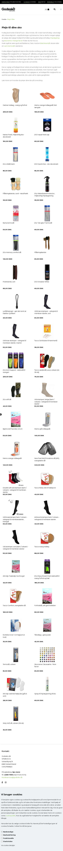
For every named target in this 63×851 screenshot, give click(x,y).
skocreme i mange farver (13, 41)
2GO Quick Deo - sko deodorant (46, 164)
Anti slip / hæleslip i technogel (14, 576)
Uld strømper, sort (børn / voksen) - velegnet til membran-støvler (15, 548)
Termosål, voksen (9, 664)
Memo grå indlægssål (42, 429)
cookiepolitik (10, 815)
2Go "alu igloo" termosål (43, 223)
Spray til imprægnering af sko (45, 694)
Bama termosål (8, 223)
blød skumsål (45, 43)
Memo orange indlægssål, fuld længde (45, 106)
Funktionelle (8, 838)
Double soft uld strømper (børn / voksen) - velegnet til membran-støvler (14, 490)
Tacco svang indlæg (41, 546)
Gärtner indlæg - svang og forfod (15, 105)
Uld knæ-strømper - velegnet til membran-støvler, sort (46, 312)
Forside (4, 19)
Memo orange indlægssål (12, 458)
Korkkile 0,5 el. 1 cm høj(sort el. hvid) (14, 636)
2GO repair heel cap (41, 134)
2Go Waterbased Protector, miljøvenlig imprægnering (44, 195)
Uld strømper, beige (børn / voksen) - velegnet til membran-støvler (46, 402)
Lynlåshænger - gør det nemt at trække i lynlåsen (14, 312)
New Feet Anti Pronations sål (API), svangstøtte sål (46, 459)
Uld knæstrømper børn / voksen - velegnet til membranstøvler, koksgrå (15, 519)
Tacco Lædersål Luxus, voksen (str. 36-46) (47, 371)
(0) (46, 9)
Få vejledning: (11, 772)
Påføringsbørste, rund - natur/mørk (15, 193)
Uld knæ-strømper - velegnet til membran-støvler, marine (14, 342)
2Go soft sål (7, 399)
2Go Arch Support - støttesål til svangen (14, 371)
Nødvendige (8, 832)
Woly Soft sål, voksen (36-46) (13, 723)
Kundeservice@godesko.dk (12, 777)
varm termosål (9, 46)
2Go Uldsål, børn (9, 164)
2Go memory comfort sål (12, 252)
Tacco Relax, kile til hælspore (45, 488)
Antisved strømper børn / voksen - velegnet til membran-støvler (46, 518)
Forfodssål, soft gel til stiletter (45, 605)
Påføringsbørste (40, 252)
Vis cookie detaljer (8, 845)
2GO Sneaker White (41, 282)
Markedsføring (9, 835)
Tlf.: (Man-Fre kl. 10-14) (14, 775)
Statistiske (7, 841)
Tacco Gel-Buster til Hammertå (45, 340)
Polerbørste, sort (9, 282)
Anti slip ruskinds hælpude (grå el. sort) (15, 695)
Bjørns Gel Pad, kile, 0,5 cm (12, 429)
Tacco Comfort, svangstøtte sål (14, 605)
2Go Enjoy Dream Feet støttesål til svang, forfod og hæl (46, 577)
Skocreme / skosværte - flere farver (45, 665)
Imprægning (54, 38)
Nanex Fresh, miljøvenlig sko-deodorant (13, 136)
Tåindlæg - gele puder (42, 635)
